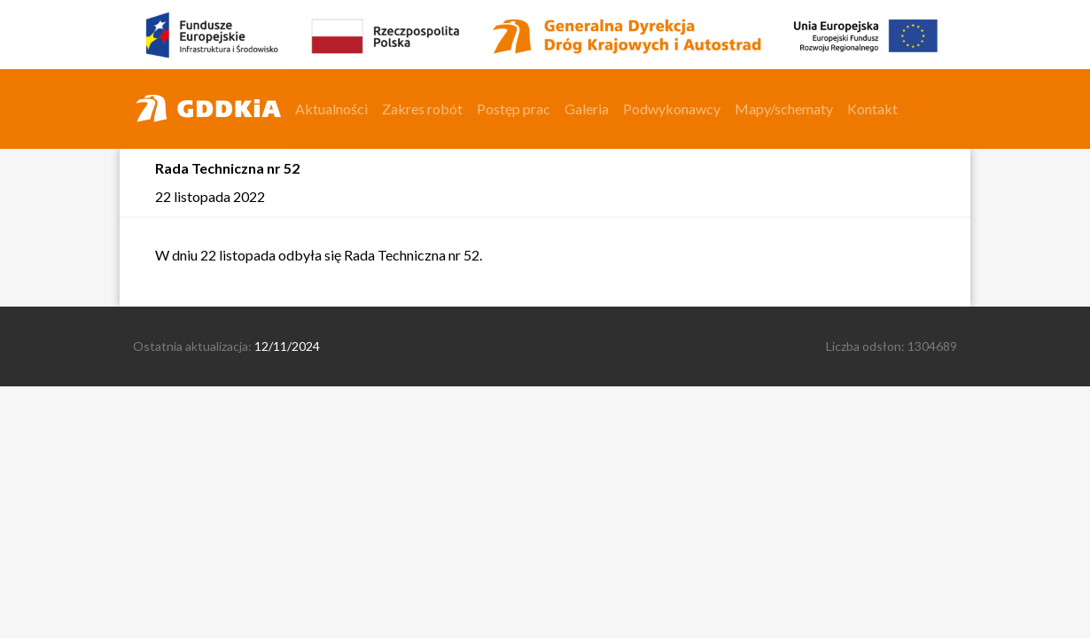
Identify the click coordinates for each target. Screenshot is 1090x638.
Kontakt (872, 108)
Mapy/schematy (784, 108)
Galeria (586, 108)
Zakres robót (422, 108)
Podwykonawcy (671, 108)
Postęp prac (513, 108)
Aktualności (331, 108)
